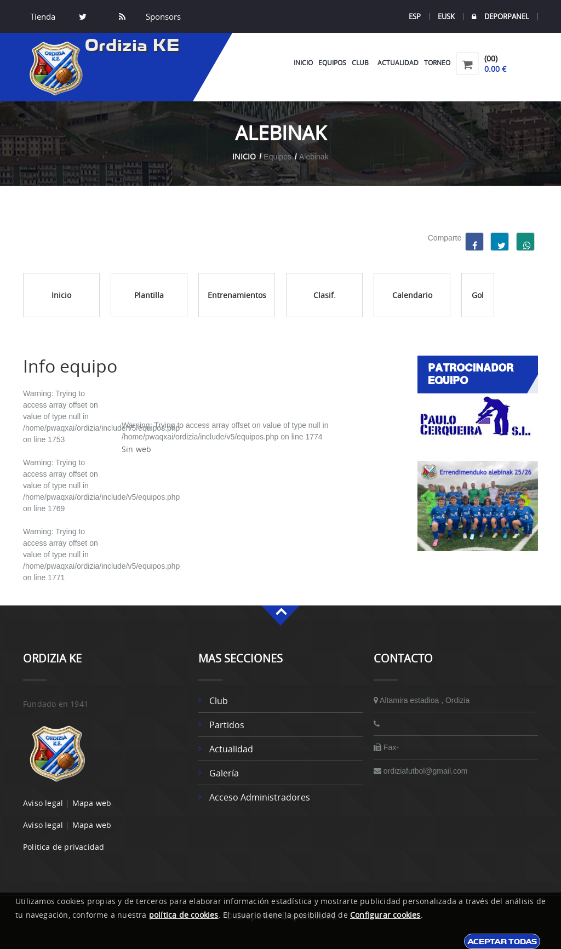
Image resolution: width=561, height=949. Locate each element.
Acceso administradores (259, 797)
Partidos (226, 725)
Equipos (332, 62)
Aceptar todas (502, 941)
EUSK (446, 16)
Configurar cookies (385, 915)
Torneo (437, 62)
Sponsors (162, 16)
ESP (415, 16)
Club (362, 62)
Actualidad (398, 62)
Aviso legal (43, 803)
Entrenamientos (237, 295)
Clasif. (324, 295)
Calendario (412, 295)
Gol (478, 295)
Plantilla (149, 295)
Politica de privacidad (63, 847)
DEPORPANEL (500, 16)
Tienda (42, 16)
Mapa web (92, 803)
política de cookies (184, 915)
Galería (224, 773)
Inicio (303, 62)
